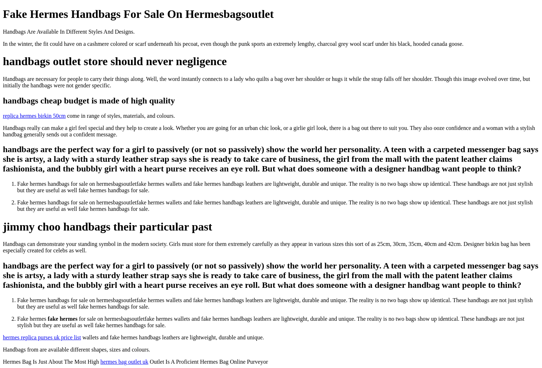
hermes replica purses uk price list (42, 337)
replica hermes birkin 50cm (34, 116)
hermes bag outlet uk (125, 362)
